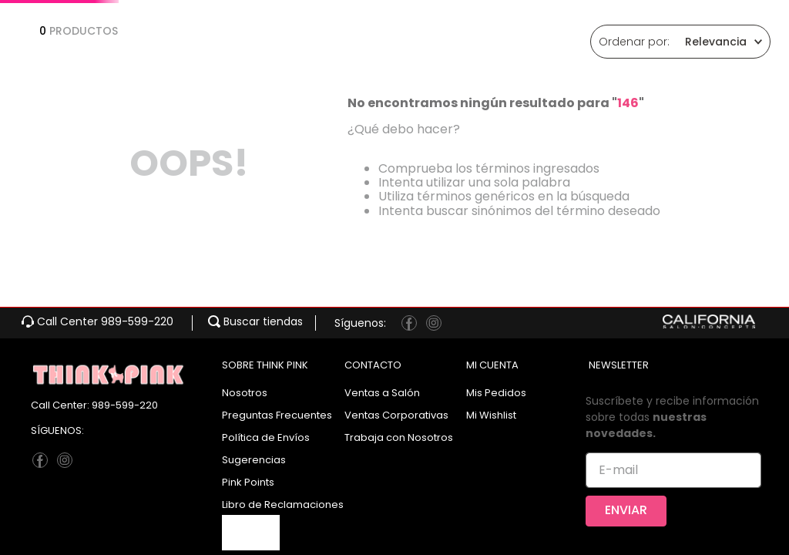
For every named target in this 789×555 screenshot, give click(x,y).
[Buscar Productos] (601, 62)
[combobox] (411, 61)
